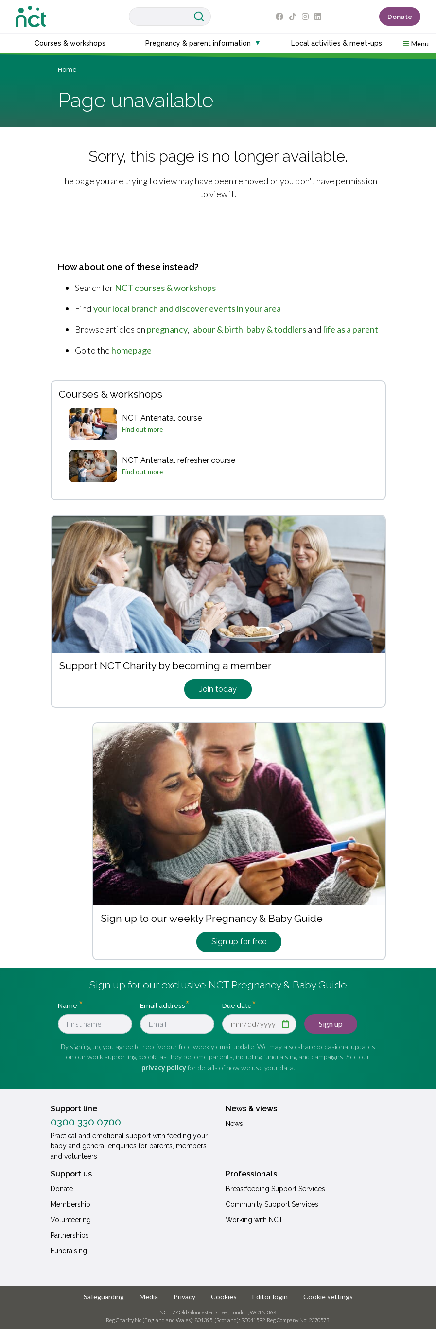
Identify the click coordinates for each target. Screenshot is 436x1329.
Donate (399, 16)
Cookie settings (328, 1297)
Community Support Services (272, 1204)
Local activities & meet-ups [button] (336, 43)
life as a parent (350, 329)
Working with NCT (254, 1220)
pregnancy (167, 329)
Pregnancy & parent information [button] (198, 43)
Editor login (270, 1297)
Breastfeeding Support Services (275, 1189)
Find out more (142, 429)
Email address (162, 1005)
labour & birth (217, 329)
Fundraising (69, 1251)
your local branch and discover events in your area (187, 308)
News (234, 1123)
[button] (416, 43)
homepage (131, 350)
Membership (70, 1204)
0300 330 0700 (86, 1122)
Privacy (184, 1297)
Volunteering (71, 1220)
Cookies (224, 1297)
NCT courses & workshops (165, 287)
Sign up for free (238, 941)
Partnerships (70, 1235)
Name (68, 1005)
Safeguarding (104, 1297)
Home (67, 69)
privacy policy (163, 1067)
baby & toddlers (276, 329)
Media (149, 1297)
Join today (218, 689)
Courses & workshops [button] (70, 43)
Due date (237, 1005)
